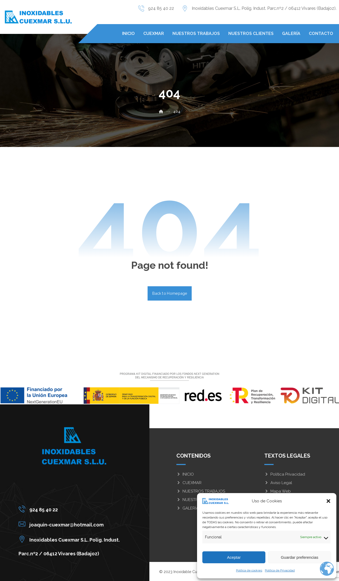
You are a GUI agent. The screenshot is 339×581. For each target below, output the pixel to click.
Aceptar (234, 557)
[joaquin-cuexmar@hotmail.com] (70, 524)
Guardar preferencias (299, 557)
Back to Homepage (169, 293)
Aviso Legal (278, 482)
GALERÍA (187, 508)
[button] (328, 501)
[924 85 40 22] (70, 509)
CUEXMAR (189, 482)
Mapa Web (277, 491)
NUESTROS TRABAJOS (200, 491)
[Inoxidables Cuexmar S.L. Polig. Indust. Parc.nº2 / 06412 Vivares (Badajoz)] (70, 539)
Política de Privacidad (280, 570)
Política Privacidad (284, 474)
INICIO (185, 474)
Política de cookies (249, 570)
